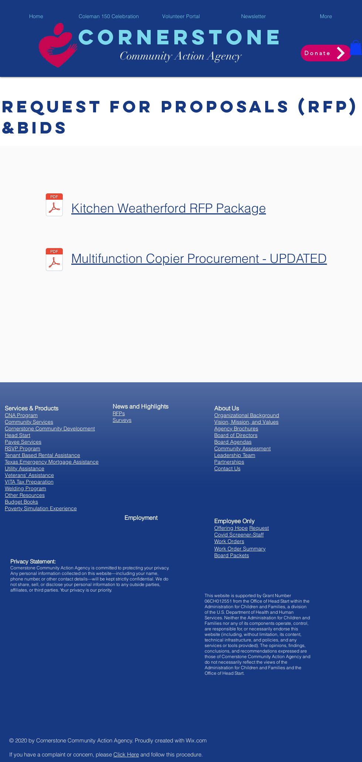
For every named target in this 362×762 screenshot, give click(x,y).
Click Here (126, 754)
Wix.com (196, 740)
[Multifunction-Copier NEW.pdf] (54, 260)
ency (231, 56)
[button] (355, 47)
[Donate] (326, 53)
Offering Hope (231, 528)
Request (259, 528)
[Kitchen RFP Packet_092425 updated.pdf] (54, 205)
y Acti (180, 56)
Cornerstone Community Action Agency (84, 740)
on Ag (207, 56)
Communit (143, 56)
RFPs (119, 413)
